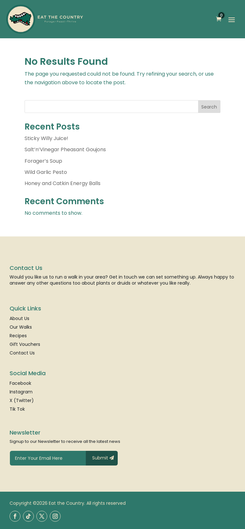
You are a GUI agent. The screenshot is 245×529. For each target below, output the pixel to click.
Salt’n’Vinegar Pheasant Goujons (65, 149)
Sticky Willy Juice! (46, 138)
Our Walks (21, 327)
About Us (19, 319)
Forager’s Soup (43, 161)
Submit (100, 458)
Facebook (20, 383)
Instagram (21, 392)
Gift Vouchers (25, 344)
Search (209, 107)
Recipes (18, 336)
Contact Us (22, 353)
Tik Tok (17, 409)
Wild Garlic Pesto (46, 172)
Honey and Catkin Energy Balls (62, 183)
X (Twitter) (22, 401)
